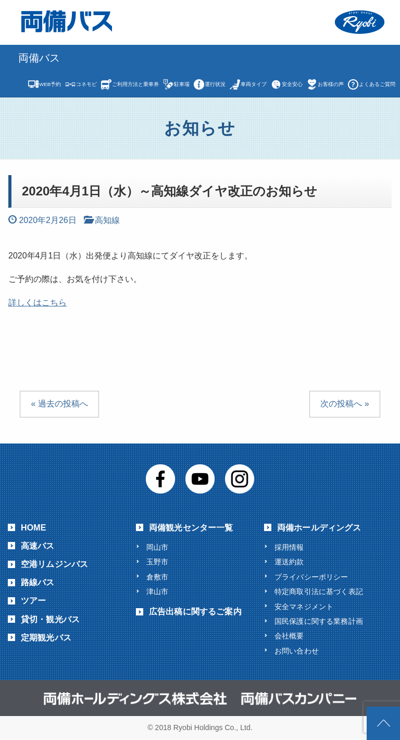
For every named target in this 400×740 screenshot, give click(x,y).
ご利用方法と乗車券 (135, 84)
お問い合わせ (296, 651)
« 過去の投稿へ (59, 403)
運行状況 (215, 84)
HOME (33, 527)
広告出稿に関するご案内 (195, 612)
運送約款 (289, 562)
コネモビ (86, 84)
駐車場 (182, 84)
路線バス (38, 582)
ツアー (33, 600)
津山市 (157, 591)
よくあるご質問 (377, 84)
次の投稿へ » (344, 403)
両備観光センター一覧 (191, 527)
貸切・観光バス (50, 619)
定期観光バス (46, 637)
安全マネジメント (303, 606)
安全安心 (292, 84)
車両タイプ (254, 84)
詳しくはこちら (37, 302)
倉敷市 (157, 577)
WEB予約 (50, 84)
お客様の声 (331, 84)
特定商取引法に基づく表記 (318, 591)
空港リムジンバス (54, 564)
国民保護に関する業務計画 (318, 621)
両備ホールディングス (319, 527)
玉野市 (157, 562)
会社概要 (289, 636)
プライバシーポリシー (311, 577)
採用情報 (289, 547)
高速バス (38, 545)
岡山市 (157, 547)
